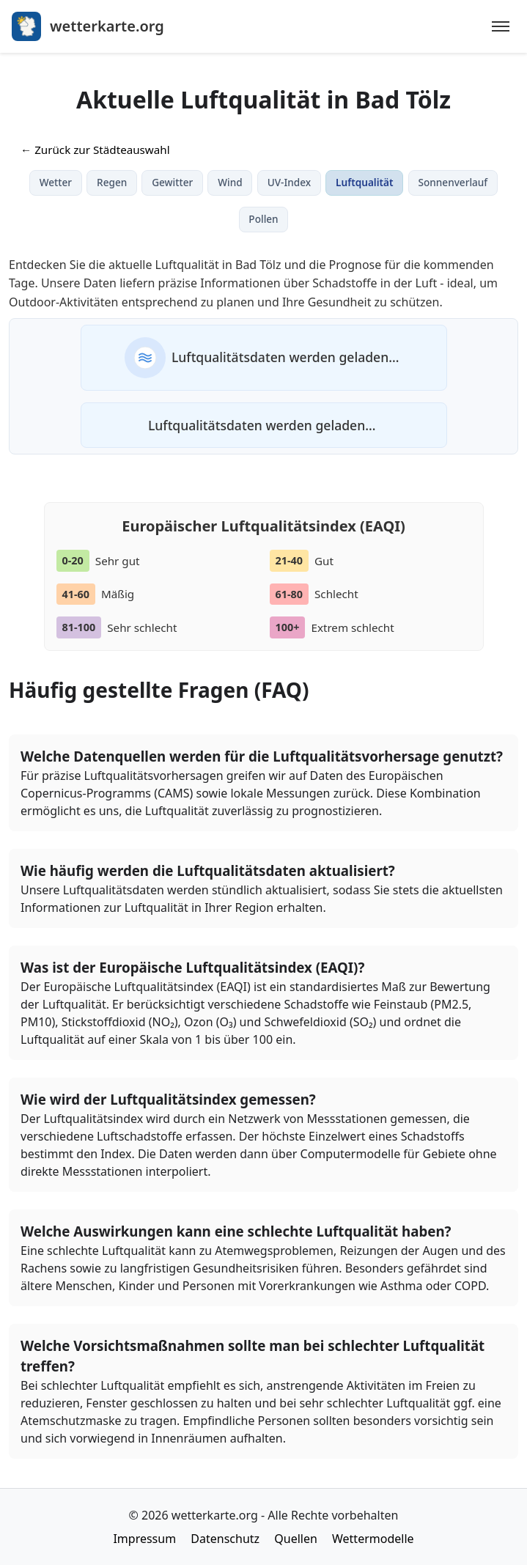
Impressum (144, 1539)
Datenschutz (225, 1539)
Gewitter (172, 182)
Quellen (295, 1539)
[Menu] (500, 26)
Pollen (263, 219)
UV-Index (289, 182)
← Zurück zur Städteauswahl (95, 149)
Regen (112, 182)
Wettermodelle (373, 1539)
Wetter (56, 182)
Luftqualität (364, 182)
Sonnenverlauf (453, 182)
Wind (230, 182)
